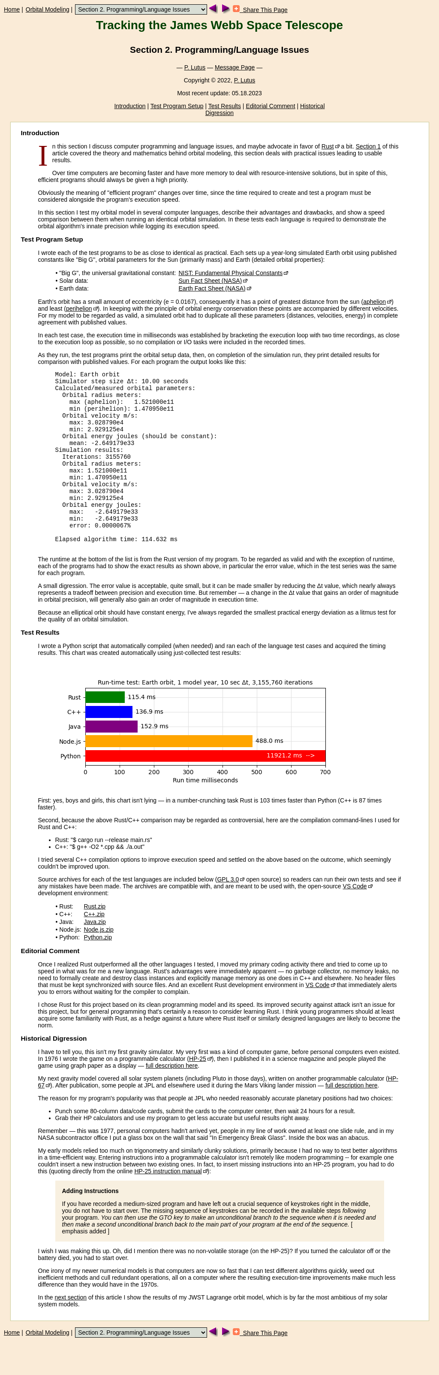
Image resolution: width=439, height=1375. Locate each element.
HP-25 (197, 1092)
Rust (328, 146)
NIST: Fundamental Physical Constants (230, 273)
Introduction (129, 106)
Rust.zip (95, 939)
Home (12, 9)
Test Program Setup (177, 106)
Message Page (235, 67)
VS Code (355, 919)
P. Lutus (195, 67)
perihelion (79, 308)
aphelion (374, 301)
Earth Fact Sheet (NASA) (211, 288)
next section (70, 1330)
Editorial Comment (270, 106)
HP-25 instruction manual (167, 1204)
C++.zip (94, 947)
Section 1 (368, 146)
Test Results (224, 106)
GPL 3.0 (228, 912)
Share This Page (260, 9)
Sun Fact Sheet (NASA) (210, 280)
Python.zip (98, 970)
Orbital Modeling (47, 9)
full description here (172, 1099)
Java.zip (95, 955)
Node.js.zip (99, 963)
